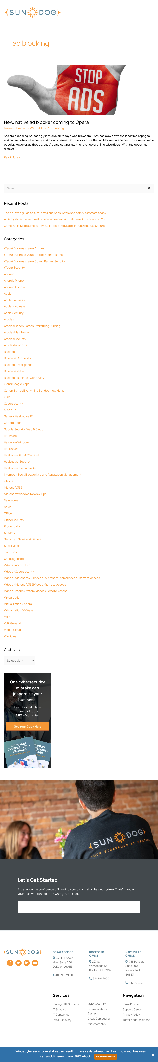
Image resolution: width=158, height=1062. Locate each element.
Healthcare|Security (17, 461)
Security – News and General (23, 539)
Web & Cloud (12, 630)
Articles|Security (15, 339)
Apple (8, 293)
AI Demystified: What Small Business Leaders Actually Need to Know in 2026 (54, 219)
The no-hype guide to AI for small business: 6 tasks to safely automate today (55, 213)
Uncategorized (14, 559)
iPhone (8, 481)
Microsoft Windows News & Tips (25, 494)
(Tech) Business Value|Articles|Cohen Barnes (34, 255)
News (7, 507)
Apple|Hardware (14, 306)
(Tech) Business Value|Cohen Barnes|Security (35, 261)
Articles (9, 319)
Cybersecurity (13, 403)
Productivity (12, 526)
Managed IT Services (66, 1004)
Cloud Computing (99, 1018)
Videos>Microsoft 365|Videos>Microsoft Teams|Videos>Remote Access (52, 578)
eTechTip (10, 410)
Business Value (14, 371)
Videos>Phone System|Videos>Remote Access (35, 591)
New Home (11, 500)
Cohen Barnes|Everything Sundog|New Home (34, 390)
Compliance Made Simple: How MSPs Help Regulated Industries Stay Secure (54, 225)
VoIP (7, 617)
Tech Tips (10, 552)
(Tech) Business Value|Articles (24, 248)
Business (10, 352)
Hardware (10, 436)
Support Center (132, 1009)
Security (9, 533)
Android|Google (14, 287)
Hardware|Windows (17, 442)
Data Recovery (62, 1020)
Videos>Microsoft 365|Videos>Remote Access (35, 584)
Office (8, 513)
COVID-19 (10, 397)
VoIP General (12, 623)
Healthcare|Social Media (20, 468)
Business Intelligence (18, 365)
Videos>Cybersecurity (19, 571)
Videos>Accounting (17, 565)
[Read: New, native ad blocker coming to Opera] (79, 90)
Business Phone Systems (97, 1011)
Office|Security (14, 520)
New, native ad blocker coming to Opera (46, 122)
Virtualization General (18, 604)
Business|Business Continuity (24, 378)
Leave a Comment (16, 128)
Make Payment (132, 1004)
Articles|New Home (16, 332)
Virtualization (12, 597)
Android (9, 274)
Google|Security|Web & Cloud (23, 429)
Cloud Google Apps (16, 384)
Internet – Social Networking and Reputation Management (42, 474)
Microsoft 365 (13, 487)
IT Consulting (61, 1014)
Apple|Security (14, 313)
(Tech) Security (14, 267)
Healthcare (11, 449)
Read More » (12, 157)
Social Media (12, 546)
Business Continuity (17, 358)
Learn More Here (105, 1056)
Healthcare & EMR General (21, 455)
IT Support (59, 1009)
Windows (10, 636)
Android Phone (14, 280)
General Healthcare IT (18, 416)
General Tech (13, 423)
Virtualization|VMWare (18, 610)
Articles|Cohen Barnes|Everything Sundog (32, 326)
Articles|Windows (15, 345)
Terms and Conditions (136, 1020)
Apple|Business (14, 300)
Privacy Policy (131, 1014)
